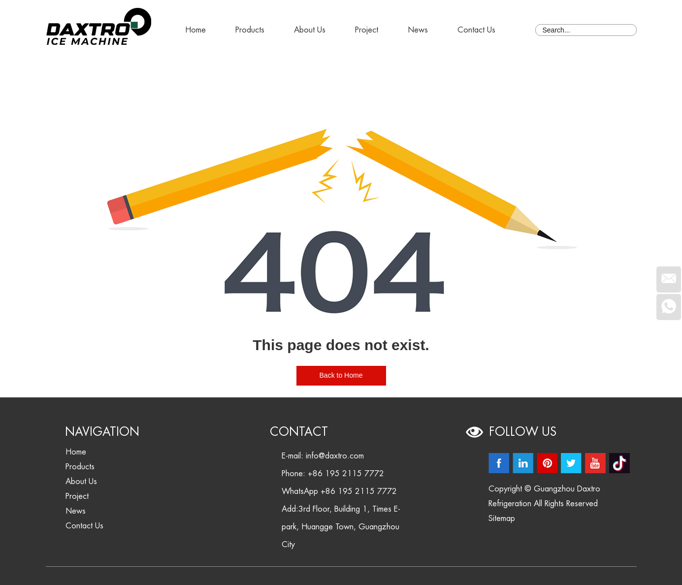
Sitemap (501, 518)
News (418, 30)
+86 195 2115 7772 (359, 491)
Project (366, 30)
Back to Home (341, 375)
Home (195, 30)
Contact (299, 432)
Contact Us (476, 30)
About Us (309, 30)
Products (249, 30)
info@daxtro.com (335, 456)
